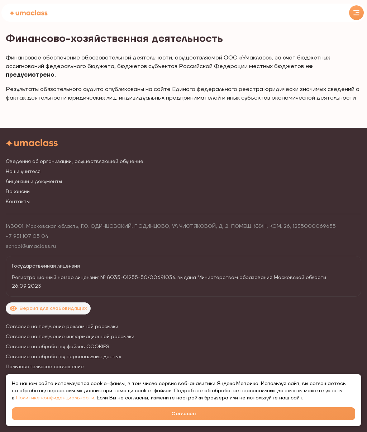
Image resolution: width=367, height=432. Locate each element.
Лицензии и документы (34, 181)
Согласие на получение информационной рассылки (70, 336)
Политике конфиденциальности (55, 398)
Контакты (18, 201)
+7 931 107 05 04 (27, 236)
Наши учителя (23, 171)
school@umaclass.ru (31, 246)
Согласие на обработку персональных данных (63, 357)
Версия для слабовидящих (48, 308)
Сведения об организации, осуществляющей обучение (74, 161)
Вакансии (18, 191)
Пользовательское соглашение (45, 367)
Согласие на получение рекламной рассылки (62, 326)
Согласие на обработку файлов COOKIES (57, 347)
